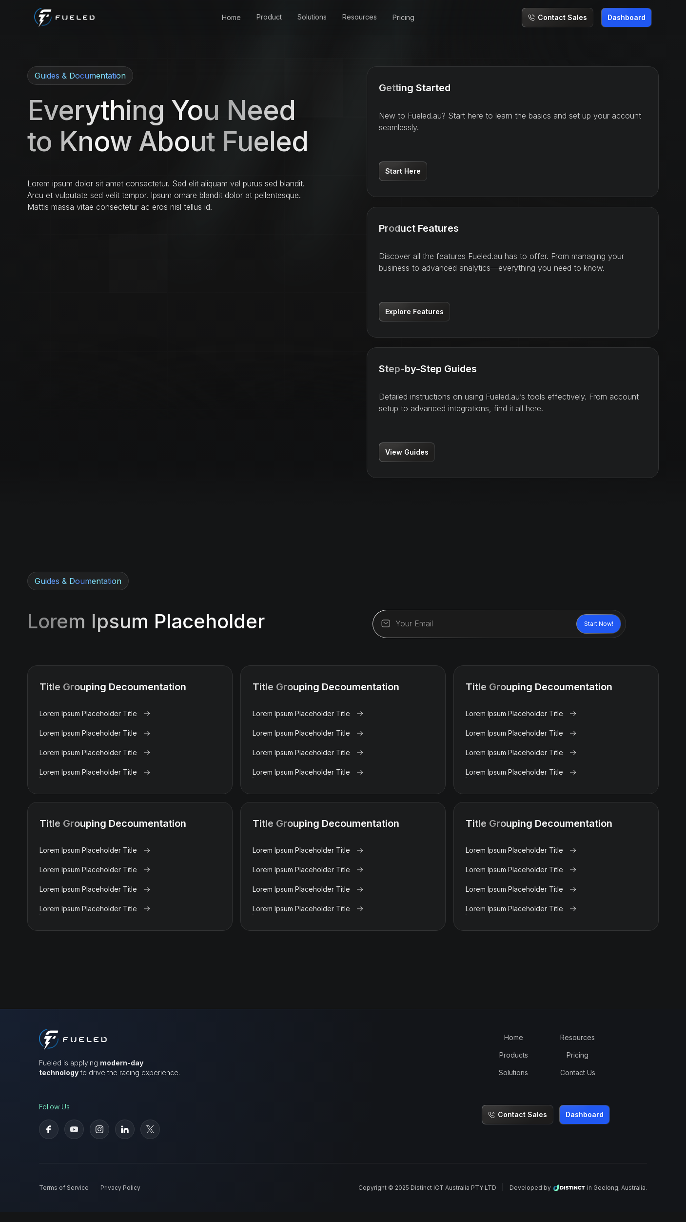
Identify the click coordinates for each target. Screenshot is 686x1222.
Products (513, 1055)
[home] (64, 17)
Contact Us (577, 1072)
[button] (269, 17)
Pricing (403, 17)
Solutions (513, 1072)
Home (231, 17)
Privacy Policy (120, 1187)
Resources (577, 1037)
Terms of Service (64, 1187)
